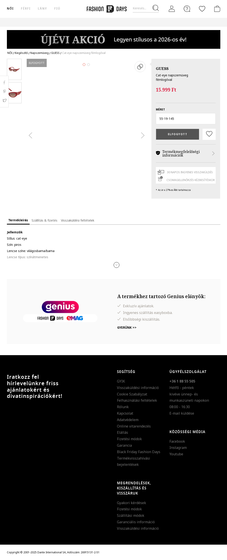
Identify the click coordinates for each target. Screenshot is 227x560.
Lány (42, 8)
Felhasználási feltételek (137, 400)
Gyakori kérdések (131, 502)
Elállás (122, 432)
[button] (186, 118)
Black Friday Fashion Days (138, 451)
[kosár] (216, 8)
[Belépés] (172, 8)
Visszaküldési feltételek (77, 220)
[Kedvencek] (202, 8)
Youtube (176, 454)
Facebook (177, 441)
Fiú (57, 8)
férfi (26, 8)
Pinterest (4, 91)
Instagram (178, 447)
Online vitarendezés (134, 426)
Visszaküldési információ (138, 387)
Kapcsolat (125, 413)
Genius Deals (158, 22)
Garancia (124, 445)
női (10, 8)
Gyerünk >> (127, 327)
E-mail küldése (181, 413)
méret (160, 109)
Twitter (4, 100)
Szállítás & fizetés (44, 220)
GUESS (162, 68)
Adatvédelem (128, 419)
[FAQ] (187, 8)
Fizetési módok (129, 438)
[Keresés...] (146, 8)
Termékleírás (18, 220)
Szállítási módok (130, 515)
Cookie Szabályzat (132, 394)
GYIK (121, 381)
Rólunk (123, 406)
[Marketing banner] (113, 37)
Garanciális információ (136, 521)
